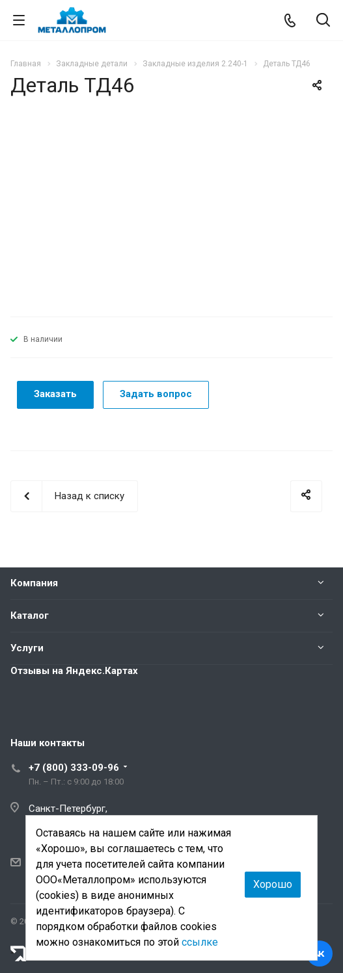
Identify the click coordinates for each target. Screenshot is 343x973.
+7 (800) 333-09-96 (74, 767)
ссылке (200, 942)
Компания (34, 583)
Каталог (29, 615)
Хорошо (272, 884)
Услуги (27, 648)
